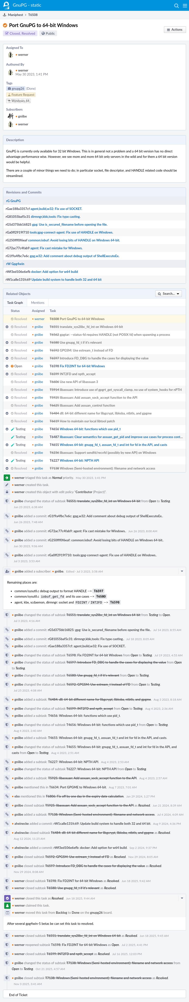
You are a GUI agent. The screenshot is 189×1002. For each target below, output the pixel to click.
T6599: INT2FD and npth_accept (89, 707)
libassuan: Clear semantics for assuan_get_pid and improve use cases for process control (122, 437)
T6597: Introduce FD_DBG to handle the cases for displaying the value (116, 661)
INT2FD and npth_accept (77, 374)
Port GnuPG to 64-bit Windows (82, 319)
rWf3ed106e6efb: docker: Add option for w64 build (90, 847)
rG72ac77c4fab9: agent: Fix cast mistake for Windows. (87, 531)
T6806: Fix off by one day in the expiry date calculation (85, 795)
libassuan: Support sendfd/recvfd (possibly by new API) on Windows (108, 453)
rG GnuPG (13, 201)
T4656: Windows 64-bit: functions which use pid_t (84, 715)
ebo (16, 795)
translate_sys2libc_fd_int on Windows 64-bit (91, 327)
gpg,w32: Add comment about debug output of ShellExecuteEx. (74, 256)
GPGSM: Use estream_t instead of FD (86, 350)
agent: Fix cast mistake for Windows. (56, 248)
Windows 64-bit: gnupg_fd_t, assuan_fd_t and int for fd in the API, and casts (113, 445)
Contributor (84, 492)
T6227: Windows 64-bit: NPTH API (73, 761)
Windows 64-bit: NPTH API (79, 460)
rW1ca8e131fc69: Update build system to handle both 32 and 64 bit (102, 823)
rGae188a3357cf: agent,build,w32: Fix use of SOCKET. (87, 645)
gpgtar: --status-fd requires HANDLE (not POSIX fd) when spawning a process (115, 335)
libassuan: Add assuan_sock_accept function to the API (98, 397)
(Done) (31, 88)
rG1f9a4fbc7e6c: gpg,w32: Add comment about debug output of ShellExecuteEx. (105, 516)
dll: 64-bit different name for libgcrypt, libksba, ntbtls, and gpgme (106, 413)
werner (22, 55)
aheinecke (20, 823)
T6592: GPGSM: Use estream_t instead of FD (98, 683)
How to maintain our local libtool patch (87, 421)
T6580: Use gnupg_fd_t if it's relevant (92, 674)
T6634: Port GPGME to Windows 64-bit (77, 786)
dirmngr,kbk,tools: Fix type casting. (55, 217)
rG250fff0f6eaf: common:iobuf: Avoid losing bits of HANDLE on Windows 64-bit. (105, 540)
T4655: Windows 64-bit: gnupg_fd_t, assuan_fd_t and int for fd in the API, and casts (107, 737)
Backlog (61, 912)
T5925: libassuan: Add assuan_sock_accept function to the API (92, 777)
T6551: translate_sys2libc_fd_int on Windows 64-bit (103, 501)
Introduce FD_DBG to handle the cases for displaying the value (104, 358)
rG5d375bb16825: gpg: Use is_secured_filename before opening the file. (99, 629)
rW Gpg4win (15, 264)
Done (75, 912)
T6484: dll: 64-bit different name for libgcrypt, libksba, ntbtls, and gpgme (99, 698)
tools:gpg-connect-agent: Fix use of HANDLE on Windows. (71, 232)
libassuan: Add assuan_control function (87, 405)
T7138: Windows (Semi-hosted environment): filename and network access (101, 813)
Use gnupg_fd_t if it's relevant (81, 342)
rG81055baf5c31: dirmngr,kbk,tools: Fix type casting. (86, 638)
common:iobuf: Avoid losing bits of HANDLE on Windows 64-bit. (74, 240)
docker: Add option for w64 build (54, 272)
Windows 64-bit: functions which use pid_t (90, 429)
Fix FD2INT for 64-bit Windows (82, 366)
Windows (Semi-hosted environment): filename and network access (107, 468)
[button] (185, 5)
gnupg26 (96, 912)
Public (50, 33)
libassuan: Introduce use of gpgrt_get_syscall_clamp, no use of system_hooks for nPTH (121, 390)
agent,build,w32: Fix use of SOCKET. (56, 209)
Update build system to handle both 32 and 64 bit (67, 279)
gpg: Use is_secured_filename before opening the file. (69, 224)
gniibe (21, 116)
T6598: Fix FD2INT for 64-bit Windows (94, 654)
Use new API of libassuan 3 (79, 382)
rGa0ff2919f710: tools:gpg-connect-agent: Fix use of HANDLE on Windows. (102, 555)
